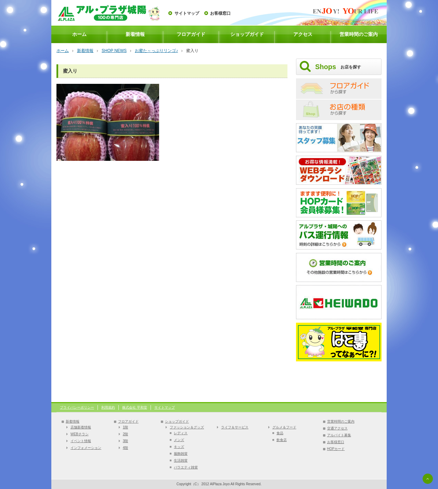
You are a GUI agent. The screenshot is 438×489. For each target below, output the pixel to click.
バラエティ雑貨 (186, 467)
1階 (125, 427)
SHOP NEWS (114, 50)
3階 (125, 441)
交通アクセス (337, 428)
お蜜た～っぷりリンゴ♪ (156, 50)
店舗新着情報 (80, 427)
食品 (279, 433)
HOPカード (336, 449)
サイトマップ (187, 13)
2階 (125, 434)
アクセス (302, 34)
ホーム (79, 34)
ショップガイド (247, 34)
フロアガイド (191, 34)
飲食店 (281, 440)
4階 (125, 448)
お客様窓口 (220, 13)
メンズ (179, 440)
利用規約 (108, 407)
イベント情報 (80, 441)
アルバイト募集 (339, 435)
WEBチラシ (79, 434)
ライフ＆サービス (234, 427)
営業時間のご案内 (358, 34)
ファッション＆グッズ (187, 427)
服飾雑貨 (181, 453)
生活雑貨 (181, 460)
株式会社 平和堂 (134, 407)
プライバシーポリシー (77, 407)
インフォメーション (85, 448)
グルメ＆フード (284, 427)
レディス (181, 433)
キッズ (179, 447)
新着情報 (135, 34)
